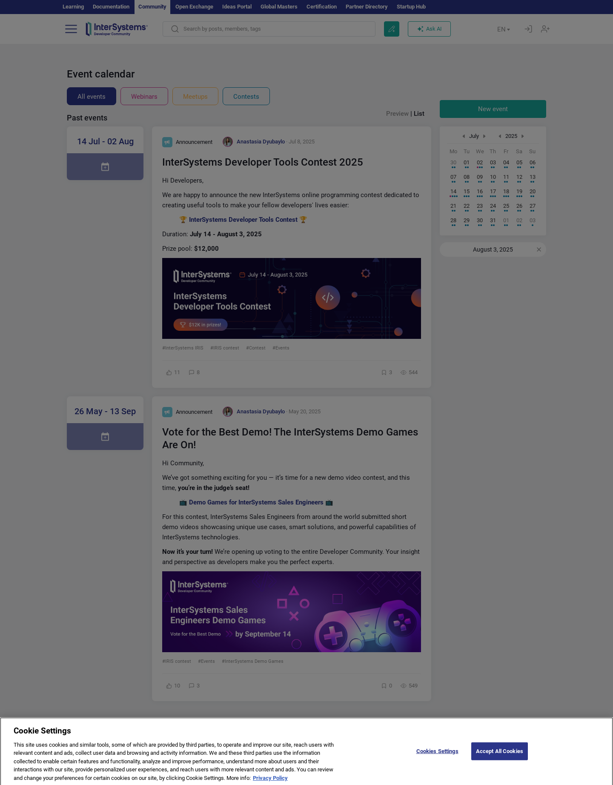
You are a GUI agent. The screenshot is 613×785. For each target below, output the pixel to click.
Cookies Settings (437, 757)
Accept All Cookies (499, 757)
